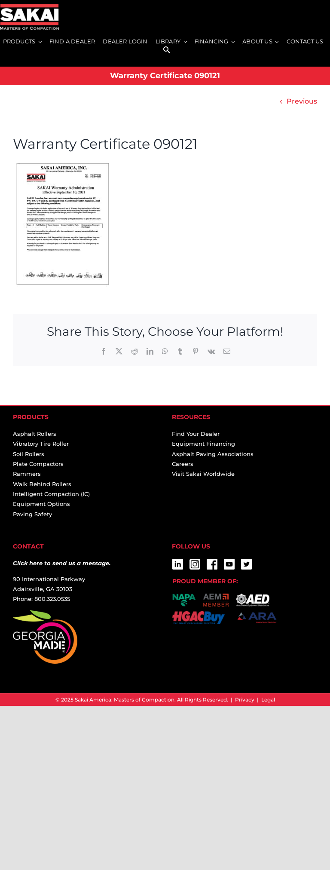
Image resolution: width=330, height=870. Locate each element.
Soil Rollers (28, 453)
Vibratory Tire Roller (41, 443)
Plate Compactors (38, 463)
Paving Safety (32, 514)
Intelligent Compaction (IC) (51, 493)
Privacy (244, 699)
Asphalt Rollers (34, 433)
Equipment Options (41, 503)
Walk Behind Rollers (42, 484)
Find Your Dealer (196, 433)
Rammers (27, 473)
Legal (268, 699)
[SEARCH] (166, 50)
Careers (182, 463)
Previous (302, 101)
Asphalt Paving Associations (213, 453)
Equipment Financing (203, 443)
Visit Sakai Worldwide (203, 473)
